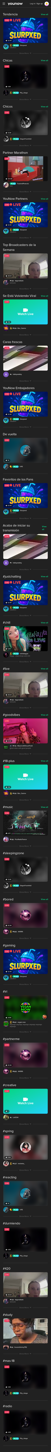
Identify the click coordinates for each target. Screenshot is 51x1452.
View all (44, 14)
